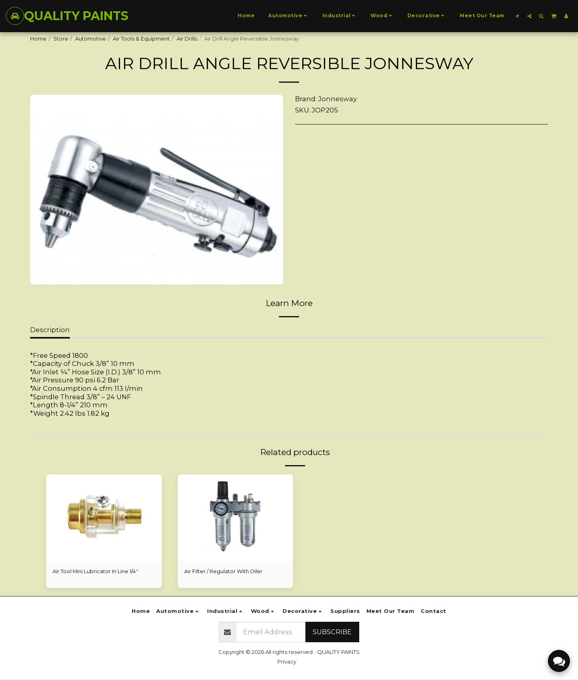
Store (60, 38)
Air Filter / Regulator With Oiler (223, 571)
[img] (104, 517)
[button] (517, 15)
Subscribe (332, 632)
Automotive (90, 38)
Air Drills (187, 38)
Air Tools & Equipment (141, 38)
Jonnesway (337, 99)
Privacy (286, 662)
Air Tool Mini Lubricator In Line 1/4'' (96, 571)
